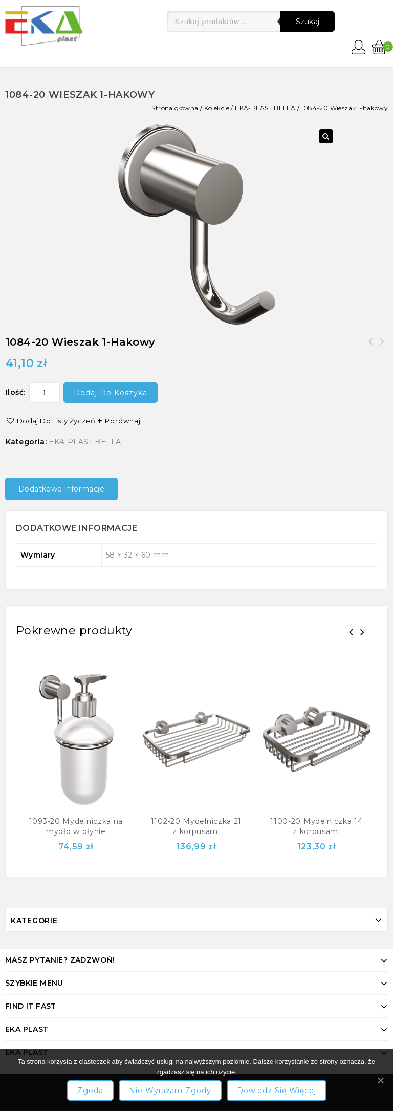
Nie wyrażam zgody (170, 1090)
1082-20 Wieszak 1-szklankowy (382, 347)
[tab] (65, 489)
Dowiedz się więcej (276, 1090)
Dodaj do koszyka (110, 392)
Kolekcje (216, 108)
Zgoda (90, 1090)
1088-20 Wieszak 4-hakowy (371, 347)
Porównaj (123, 421)
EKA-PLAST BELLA (265, 108)
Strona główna (174, 108)
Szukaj (308, 21)
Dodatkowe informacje (61, 489)
